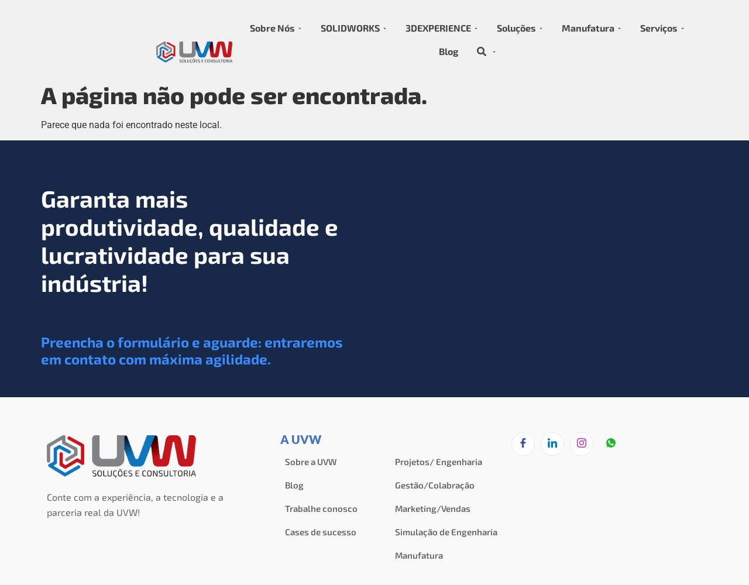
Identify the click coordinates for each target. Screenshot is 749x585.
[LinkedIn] (552, 444)
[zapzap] (611, 444)
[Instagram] (581, 444)
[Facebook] (523, 444)
